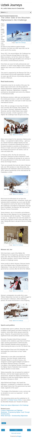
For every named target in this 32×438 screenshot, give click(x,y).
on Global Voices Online (14, 400)
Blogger (19, 436)
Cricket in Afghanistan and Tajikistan (11, 410)
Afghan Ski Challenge (20, 42)
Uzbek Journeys (11, 5)
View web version (16, 433)
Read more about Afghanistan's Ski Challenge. (15, 405)
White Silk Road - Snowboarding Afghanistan (14, 415)
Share (3, 423)
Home (16, 430)
